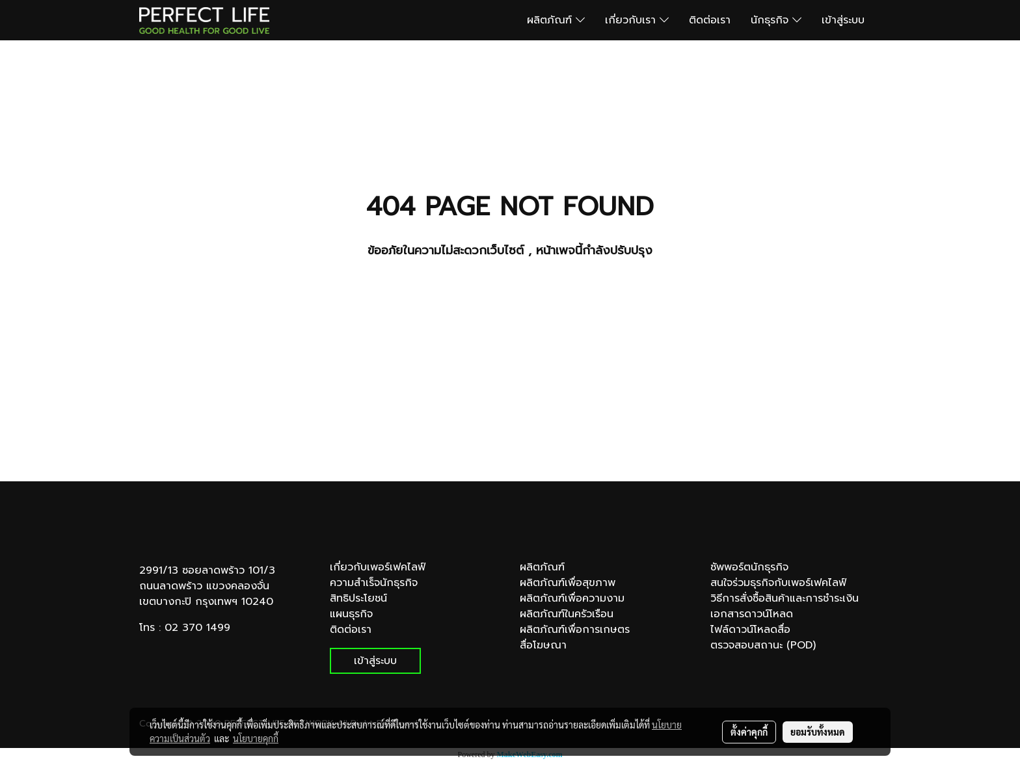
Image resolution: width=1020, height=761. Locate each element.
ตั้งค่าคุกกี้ (749, 732)
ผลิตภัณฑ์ (556, 20)
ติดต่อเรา (710, 20)
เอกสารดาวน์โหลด (751, 614)
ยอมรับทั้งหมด (817, 732)
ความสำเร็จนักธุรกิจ (374, 583)
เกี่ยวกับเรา (637, 20)
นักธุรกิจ (776, 20)
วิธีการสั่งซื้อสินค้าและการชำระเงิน (784, 598)
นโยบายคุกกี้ (255, 738)
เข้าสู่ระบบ (843, 20)
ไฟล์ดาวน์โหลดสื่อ (750, 629)
